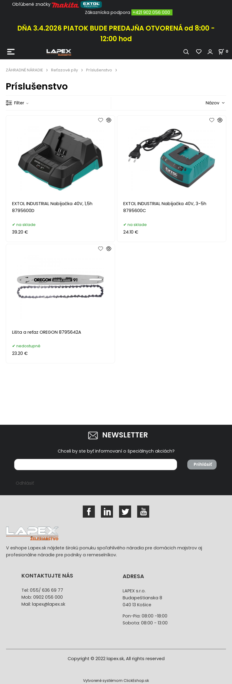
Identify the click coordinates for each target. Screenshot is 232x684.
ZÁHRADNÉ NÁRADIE (24, 70)
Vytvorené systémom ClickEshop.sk (116, 680)
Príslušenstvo (99, 70)
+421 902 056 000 (151, 12)
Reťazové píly (64, 70)
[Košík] (225, 51)
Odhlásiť (25, 483)
